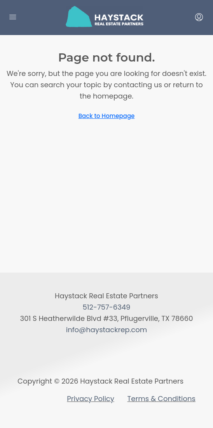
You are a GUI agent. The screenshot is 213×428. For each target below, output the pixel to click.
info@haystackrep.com (106, 330)
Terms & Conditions (161, 398)
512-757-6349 (107, 307)
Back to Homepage (107, 116)
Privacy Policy (90, 398)
